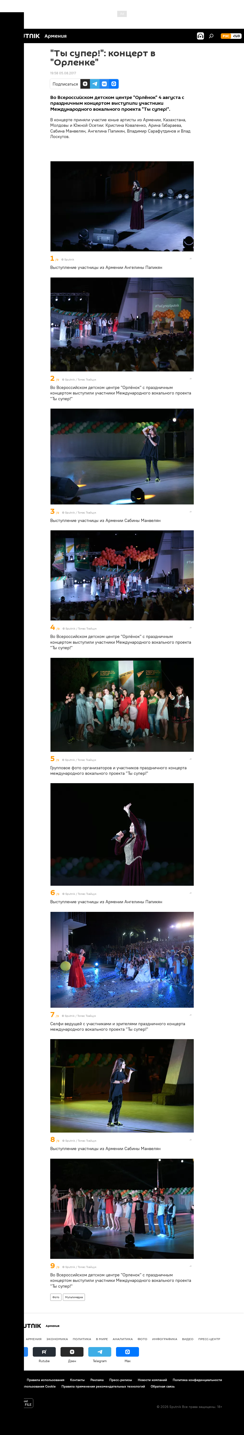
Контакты (77, 1380)
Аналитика (123, 1339)
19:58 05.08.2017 (63, 73)
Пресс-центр (209, 1339)
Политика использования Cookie (30, 1386)
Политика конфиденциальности (197, 1380)
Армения (34, 1339)
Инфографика (164, 1339)
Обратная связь (163, 1386)
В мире (102, 1339)
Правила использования (45, 1380)
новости (13, 1339)
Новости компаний (152, 1380)
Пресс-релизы (120, 1380)
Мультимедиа (74, 1297)
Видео (188, 1339)
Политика (82, 1339)
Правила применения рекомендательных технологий (103, 1386)
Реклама (97, 1380)
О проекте (13, 1380)
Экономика (57, 1339)
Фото (55, 1297)
